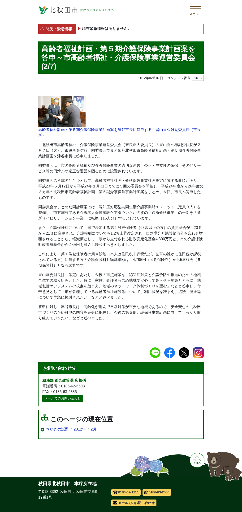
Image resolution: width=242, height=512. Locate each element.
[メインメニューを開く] (195, 10)
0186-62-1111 (126, 492)
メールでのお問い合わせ (62, 398)
